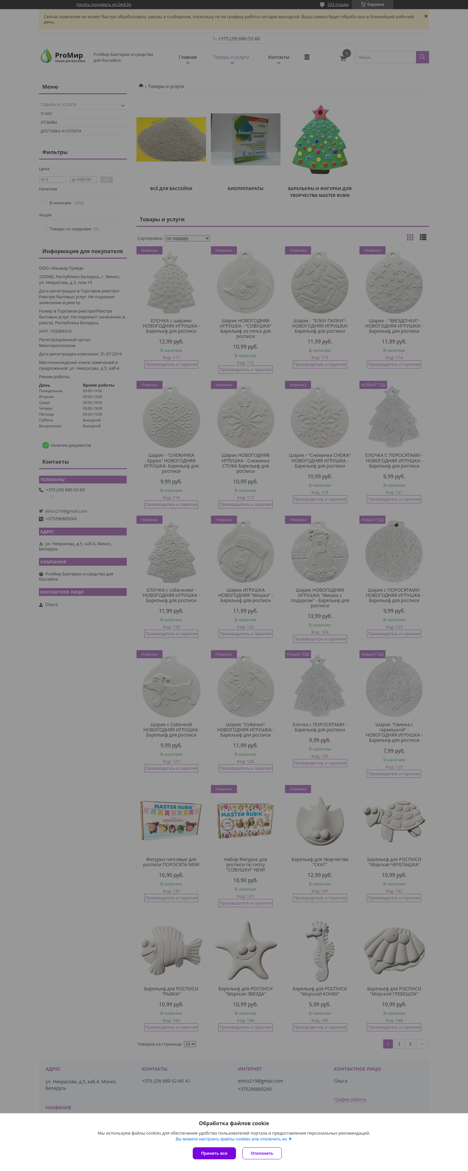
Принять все (214, 1153)
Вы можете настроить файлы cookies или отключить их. (232, 1139)
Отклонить (262, 1153)
